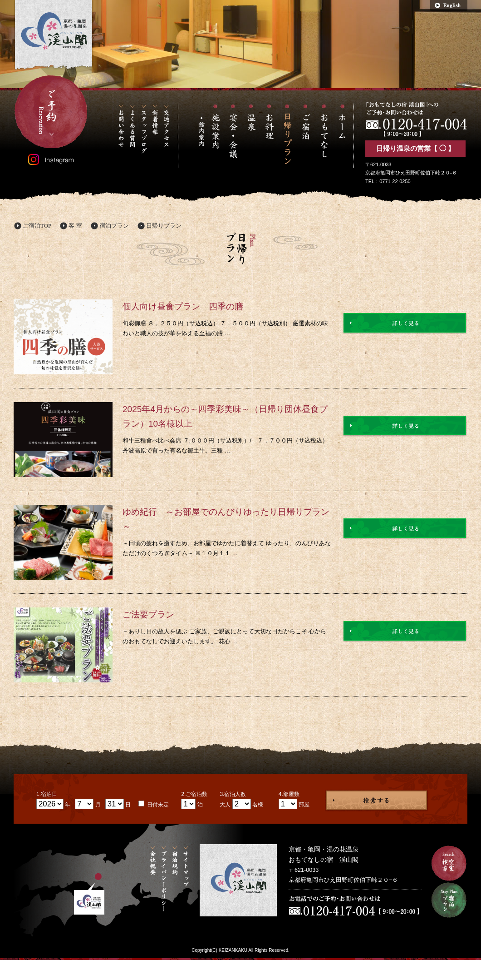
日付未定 (157, 804)
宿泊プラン (114, 225)
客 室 (75, 225)
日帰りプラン (164, 225)
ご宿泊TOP (37, 225)
